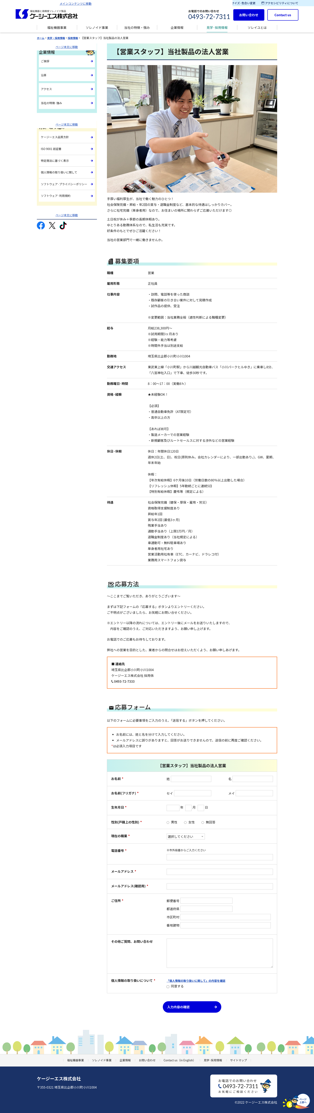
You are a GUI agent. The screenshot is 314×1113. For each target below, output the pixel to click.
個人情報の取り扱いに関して (62, 164)
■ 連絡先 (118, 663)
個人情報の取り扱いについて (133, 980)
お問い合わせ (248, 14)
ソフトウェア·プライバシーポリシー (64, 174)
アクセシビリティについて (280, 3)
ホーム (41, 38)
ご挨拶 (45, 61)
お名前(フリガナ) (125, 793)
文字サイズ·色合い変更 (239, 3)
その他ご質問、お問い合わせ (132, 941)
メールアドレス (123, 871)
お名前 (117, 779)
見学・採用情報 (58, 38)
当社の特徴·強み (53, 105)
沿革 (44, 75)
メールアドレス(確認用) (129, 886)
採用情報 (76, 38)
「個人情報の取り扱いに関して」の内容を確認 (196, 981)
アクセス (47, 90)
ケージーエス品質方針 (57, 138)
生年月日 (119, 807)
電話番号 (119, 850)
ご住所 (117, 901)
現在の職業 (120, 836)
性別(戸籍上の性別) (126, 822)
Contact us (283, 14)
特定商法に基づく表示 (57, 155)
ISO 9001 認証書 (52, 146)
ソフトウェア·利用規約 (58, 185)
